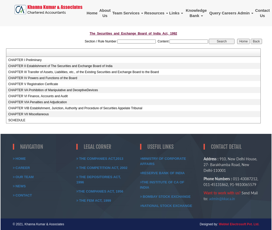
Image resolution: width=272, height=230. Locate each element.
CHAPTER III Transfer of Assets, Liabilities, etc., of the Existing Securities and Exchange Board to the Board (83, 72)
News (19, 186)
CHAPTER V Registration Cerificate (33, 84)
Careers (229, 13)
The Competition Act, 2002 (101, 168)
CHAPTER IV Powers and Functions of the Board (42, 78)
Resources (156, 13)
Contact (22, 195)
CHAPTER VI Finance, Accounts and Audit (38, 96)
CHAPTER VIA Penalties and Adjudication (37, 102)
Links (176, 13)
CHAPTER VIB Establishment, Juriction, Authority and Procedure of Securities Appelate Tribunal (75, 108)
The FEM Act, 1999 (93, 200)
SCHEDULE (16, 120)
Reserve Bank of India (162, 173)
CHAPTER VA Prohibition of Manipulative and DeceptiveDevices (53, 90)
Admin (245, 13)
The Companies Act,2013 (99, 159)
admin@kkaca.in (222, 198)
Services (133, 13)
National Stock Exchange (166, 206)
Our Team (23, 177)
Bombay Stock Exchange (165, 197)
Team (117, 13)
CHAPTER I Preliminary (24, 60)
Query (215, 13)
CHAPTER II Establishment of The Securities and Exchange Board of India (60, 66)
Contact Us (262, 13)
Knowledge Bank (196, 13)
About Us (104, 13)
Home (92, 13)
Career (21, 168)
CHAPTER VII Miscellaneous (28, 114)
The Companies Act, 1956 (99, 191)
